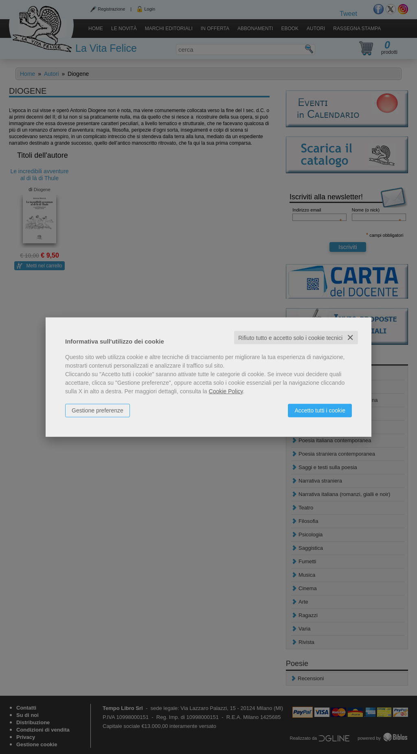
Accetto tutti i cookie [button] (319, 410)
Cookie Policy (226, 391)
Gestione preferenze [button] (97, 410)
